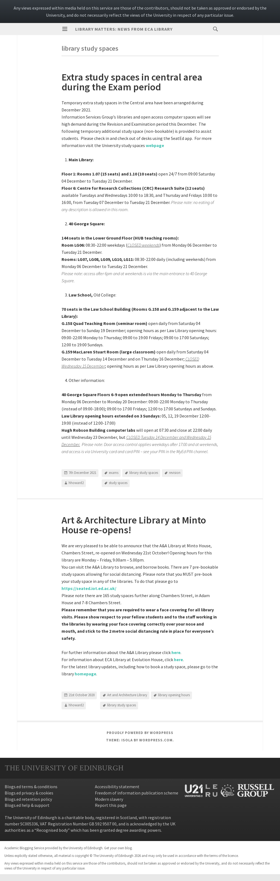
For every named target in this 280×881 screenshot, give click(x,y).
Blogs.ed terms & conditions (31, 786)
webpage (155, 145)
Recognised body (52, 830)
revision (174, 472)
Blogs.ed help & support (27, 805)
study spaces (118, 482)
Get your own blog (118, 848)
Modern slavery (109, 799)
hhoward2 (76, 482)
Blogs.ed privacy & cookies (29, 793)
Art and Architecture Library (127, 695)
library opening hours (174, 695)
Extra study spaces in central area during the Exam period (132, 82)
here (178, 659)
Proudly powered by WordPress (140, 732)
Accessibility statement (117, 786)
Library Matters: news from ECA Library (124, 29)
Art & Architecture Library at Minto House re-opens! (134, 525)
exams (113, 472)
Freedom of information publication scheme (136, 793)
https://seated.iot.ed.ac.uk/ (89, 588)
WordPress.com (156, 740)
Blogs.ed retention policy (28, 799)
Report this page (111, 805)
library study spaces (143, 472)
